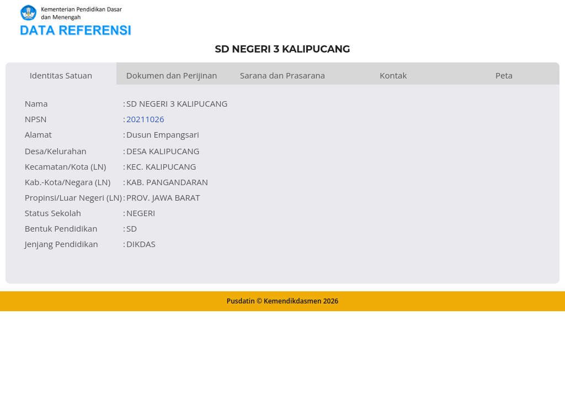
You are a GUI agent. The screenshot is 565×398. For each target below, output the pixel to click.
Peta (504, 75)
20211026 (145, 118)
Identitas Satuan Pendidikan (61, 77)
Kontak (393, 75)
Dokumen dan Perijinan (171, 75)
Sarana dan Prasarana (282, 75)
